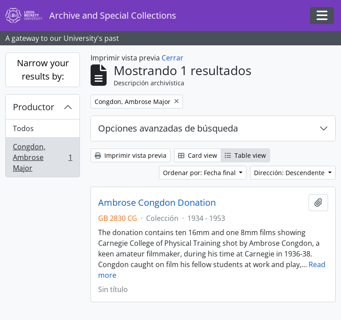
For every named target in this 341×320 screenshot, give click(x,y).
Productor (33, 107)
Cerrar (172, 58)
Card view (197, 155)
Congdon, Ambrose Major (42, 157)
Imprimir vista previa (131, 155)
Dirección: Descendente (290, 172)
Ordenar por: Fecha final (200, 172)
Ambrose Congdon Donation (157, 202)
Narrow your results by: (43, 69)
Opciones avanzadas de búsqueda (168, 128)
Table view (245, 155)
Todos (23, 128)
